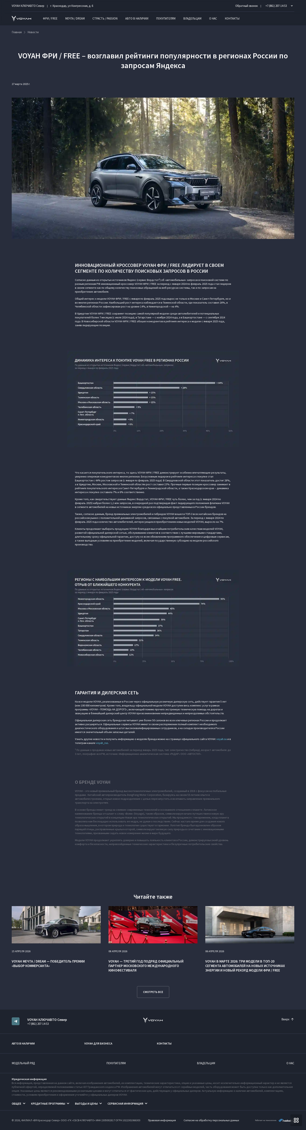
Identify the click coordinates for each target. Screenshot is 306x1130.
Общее (16, 1103)
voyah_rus (102, 743)
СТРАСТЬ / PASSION (105, 18)
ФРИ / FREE (50, 18)
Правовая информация (162, 1120)
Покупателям (165, 18)
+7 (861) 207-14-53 (38, 1024)
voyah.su (221, 739)
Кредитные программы (48, 1103)
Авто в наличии (136, 18)
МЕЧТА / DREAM (75, 18)
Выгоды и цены (86, 1103)
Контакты (232, 18)
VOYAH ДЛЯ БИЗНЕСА (98, 1043)
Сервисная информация (125, 1103)
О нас (213, 18)
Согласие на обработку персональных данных (211, 1120)
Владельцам (192, 18)
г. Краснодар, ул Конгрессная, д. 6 (71, 6)
